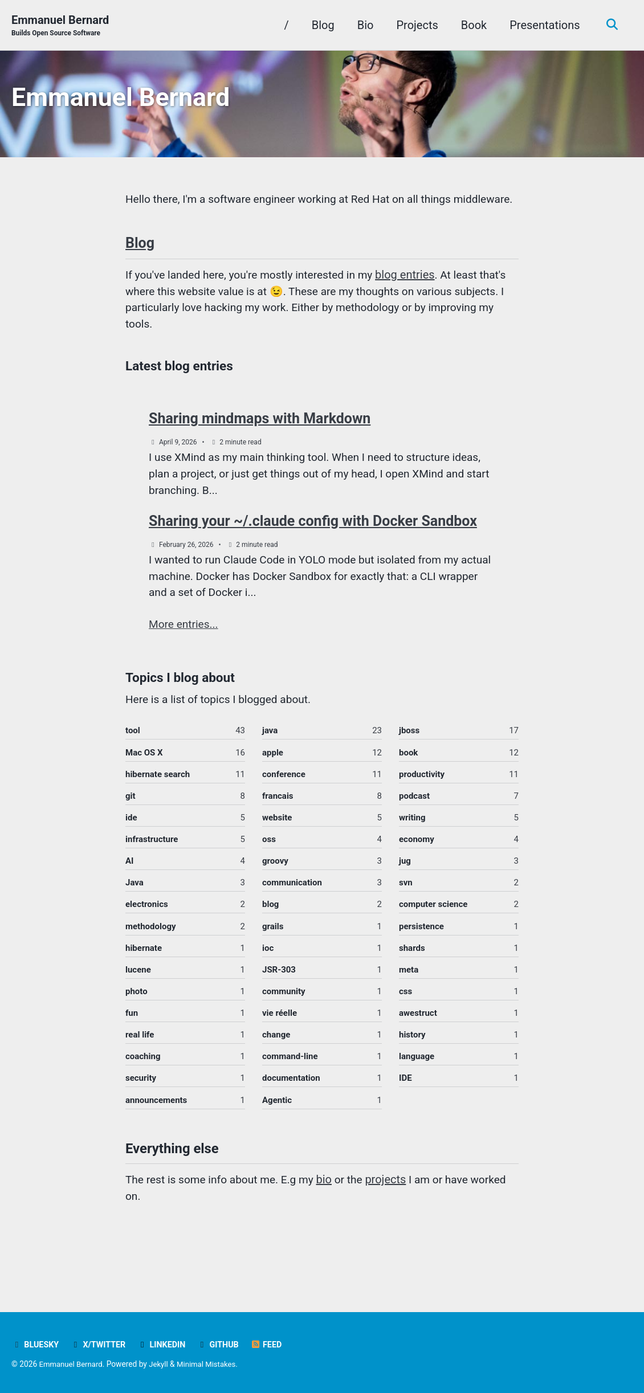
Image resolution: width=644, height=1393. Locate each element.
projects (396, 1221)
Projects (414, 25)
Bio (362, 25)
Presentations (542, 25)
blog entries (417, 298)
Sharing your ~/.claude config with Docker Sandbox (313, 551)
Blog (320, 25)
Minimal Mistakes (211, 1364)
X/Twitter (100, 1345)
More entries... (185, 657)
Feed (274, 1345)
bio (333, 1221)
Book (471, 25)
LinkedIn (166, 1345)
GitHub (224, 1345)
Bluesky (35, 1345)
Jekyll (162, 1364)
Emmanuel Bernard (60, 26)
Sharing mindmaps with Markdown (259, 445)
